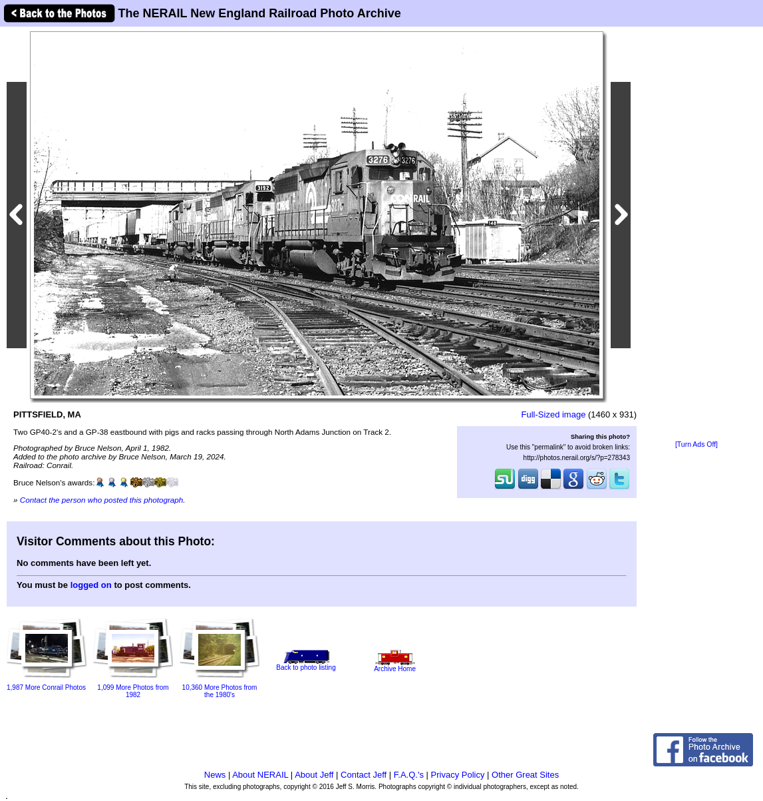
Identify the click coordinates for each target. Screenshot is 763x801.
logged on (91, 585)
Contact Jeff (363, 775)
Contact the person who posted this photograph (102, 499)
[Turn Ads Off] (696, 444)
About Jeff (314, 775)
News (215, 775)
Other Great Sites (525, 775)
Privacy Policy (458, 775)
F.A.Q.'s (409, 775)
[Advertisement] (696, 234)
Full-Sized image (554, 414)
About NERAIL (260, 775)
